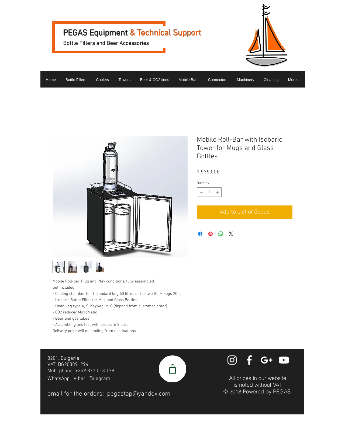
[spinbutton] (209, 192)
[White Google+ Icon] (266, 360)
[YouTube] (284, 360)
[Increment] (218, 192)
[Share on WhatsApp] (221, 234)
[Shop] (172, 368)
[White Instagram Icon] (232, 360)
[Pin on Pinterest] (210, 234)
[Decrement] (201, 192)
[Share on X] (231, 234)
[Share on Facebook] (200, 234)
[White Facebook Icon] (249, 360)
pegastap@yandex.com (138, 394)
